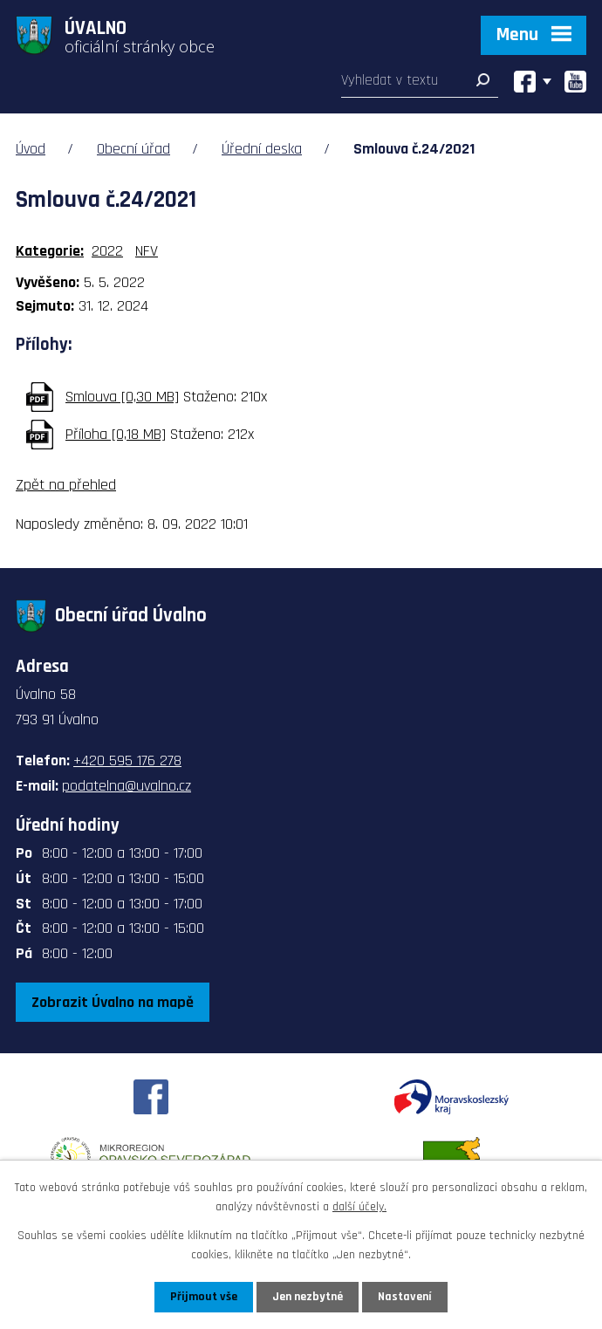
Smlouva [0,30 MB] (122, 397)
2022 (107, 251)
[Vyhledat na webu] (419, 84)
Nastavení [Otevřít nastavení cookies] (405, 1297)
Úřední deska (262, 149)
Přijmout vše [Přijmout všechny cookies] (203, 1297)
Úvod (30, 149)
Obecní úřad (133, 149)
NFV (146, 251)
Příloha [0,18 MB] (115, 434)
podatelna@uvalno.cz (126, 786)
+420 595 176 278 (127, 760)
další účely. (359, 1207)
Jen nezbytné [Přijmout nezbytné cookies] (307, 1297)
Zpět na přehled (66, 485)
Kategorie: (50, 251)
